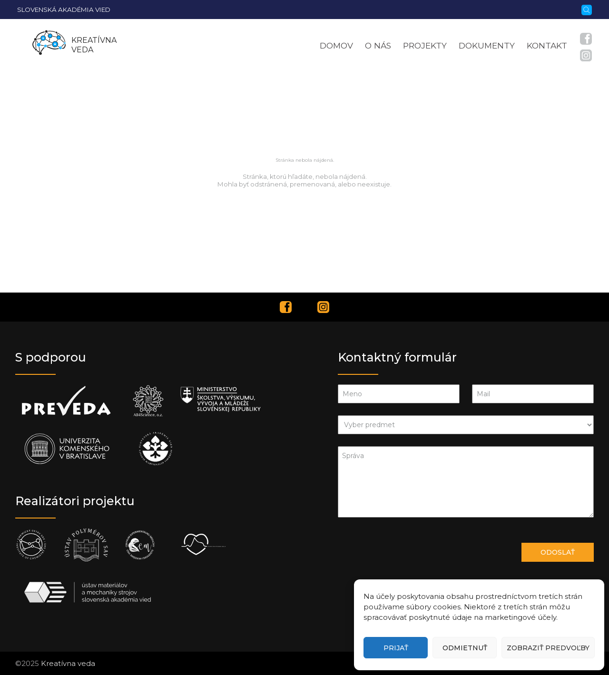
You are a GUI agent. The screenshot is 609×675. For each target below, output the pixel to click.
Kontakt (547, 45)
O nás (378, 45)
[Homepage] (49, 45)
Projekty (425, 45)
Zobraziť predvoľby (548, 648)
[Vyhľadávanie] (586, 9)
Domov (336, 45)
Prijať (395, 648)
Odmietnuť (464, 648)
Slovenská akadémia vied (63, 9)
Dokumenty (487, 45)
